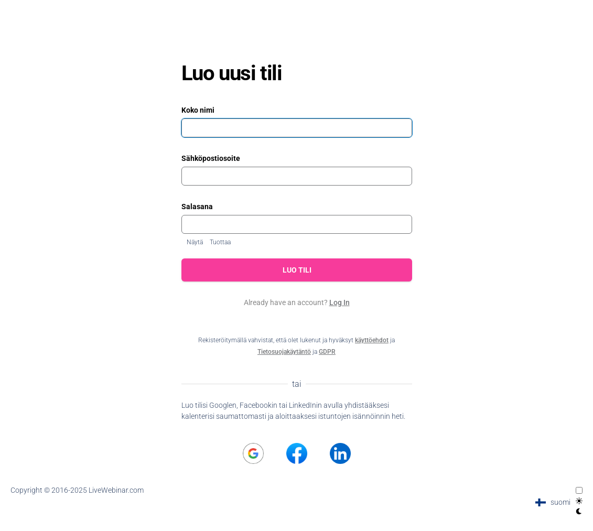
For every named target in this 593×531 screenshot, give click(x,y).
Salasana (197, 206)
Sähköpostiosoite (210, 158)
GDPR (327, 351)
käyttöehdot (372, 340)
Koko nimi (197, 110)
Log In (339, 302)
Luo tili (296, 270)
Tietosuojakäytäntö (284, 351)
